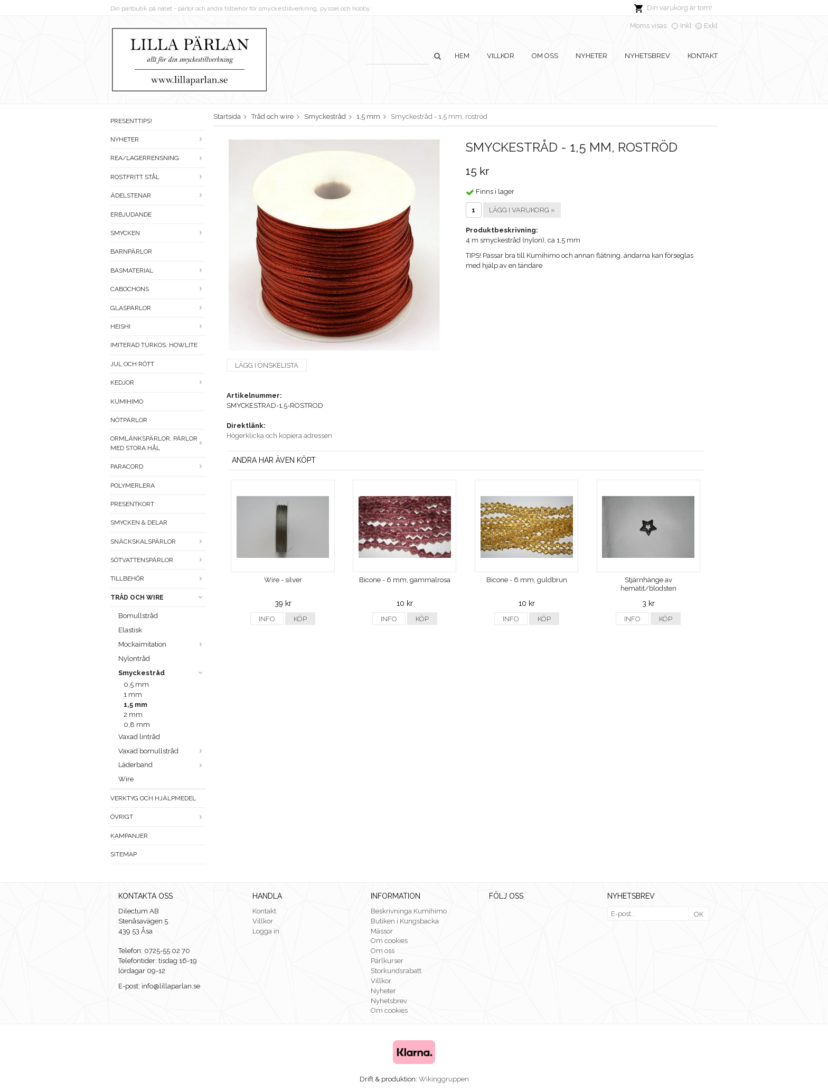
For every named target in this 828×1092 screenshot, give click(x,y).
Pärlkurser (387, 961)
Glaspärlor (157, 308)
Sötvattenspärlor (157, 560)
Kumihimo (126, 401)
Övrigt (157, 816)
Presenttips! (131, 121)
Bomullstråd (138, 616)
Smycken (157, 233)
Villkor (500, 56)
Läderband (161, 765)
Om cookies (389, 941)
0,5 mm (136, 684)
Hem (462, 56)
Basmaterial (157, 270)
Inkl (686, 26)
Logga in (265, 931)
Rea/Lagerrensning (157, 158)
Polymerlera (132, 485)
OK (698, 914)
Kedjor (157, 382)
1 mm (133, 694)
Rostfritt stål (157, 177)
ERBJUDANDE (131, 214)
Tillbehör (157, 578)
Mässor (382, 931)
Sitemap (123, 854)
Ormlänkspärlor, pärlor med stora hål (157, 443)
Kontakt (703, 56)
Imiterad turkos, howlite (153, 345)
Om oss (545, 56)
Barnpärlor (131, 251)
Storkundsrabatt (396, 971)
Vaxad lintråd (139, 737)
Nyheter (591, 56)
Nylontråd (134, 658)
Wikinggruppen (444, 1079)
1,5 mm (135, 704)
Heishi (157, 326)
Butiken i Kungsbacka (405, 921)
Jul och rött (132, 364)
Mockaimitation (161, 644)
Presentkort (132, 504)
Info (267, 619)
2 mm (133, 714)
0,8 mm (137, 725)
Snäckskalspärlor (157, 541)
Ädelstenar (157, 195)
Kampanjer (129, 835)
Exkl (711, 26)
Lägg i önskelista (266, 365)
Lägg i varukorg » (522, 210)
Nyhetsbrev (647, 56)
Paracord (157, 466)
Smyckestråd (161, 673)
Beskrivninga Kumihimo (409, 911)
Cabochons (157, 289)
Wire (126, 779)
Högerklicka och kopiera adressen (279, 436)
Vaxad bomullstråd (161, 751)
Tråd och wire (157, 597)
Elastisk (130, 630)
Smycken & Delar (138, 522)
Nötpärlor (128, 420)
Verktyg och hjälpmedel (153, 798)
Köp (300, 619)
